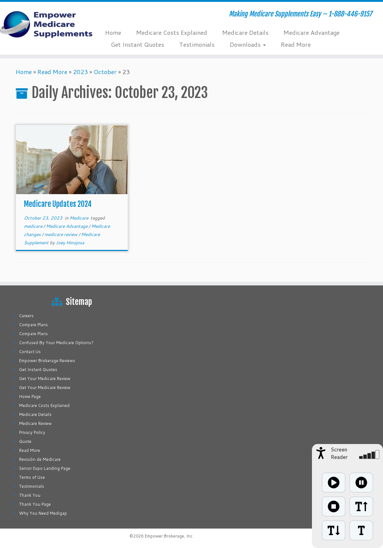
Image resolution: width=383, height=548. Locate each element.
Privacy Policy (32, 432)
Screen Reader (339, 453)
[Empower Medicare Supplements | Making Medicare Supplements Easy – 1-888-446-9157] (45, 24)
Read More (296, 44)
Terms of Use (32, 477)
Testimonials (197, 44)
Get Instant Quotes (137, 44)
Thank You (29, 495)
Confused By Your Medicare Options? (56, 343)
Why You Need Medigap (43, 513)
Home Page (30, 396)
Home (113, 32)
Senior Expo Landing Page (44, 468)
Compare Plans (33, 325)
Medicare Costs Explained (171, 32)
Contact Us (30, 352)
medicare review (62, 234)
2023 (80, 71)
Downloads (248, 44)
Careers (26, 316)
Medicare (79, 218)
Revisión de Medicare (40, 459)
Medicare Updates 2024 (58, 204)
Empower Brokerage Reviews (47, 361)
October (105, 71)
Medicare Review (35, 423)
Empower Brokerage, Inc (169, 536)
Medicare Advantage (312, 32)
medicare (33, 226)
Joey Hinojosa (70, 242)
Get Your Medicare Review (44, 379)
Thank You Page (35, 504)
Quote (25, 441)
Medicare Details (245, 32)
